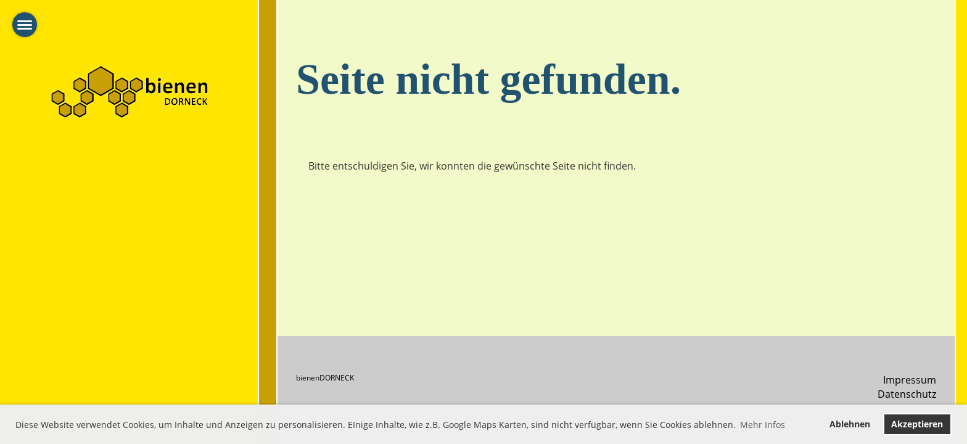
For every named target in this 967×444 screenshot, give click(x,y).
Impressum (909, 380)
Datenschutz (907, 394)
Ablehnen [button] (849, 424)
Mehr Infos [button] (762, 424)
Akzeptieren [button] (917, 424)
